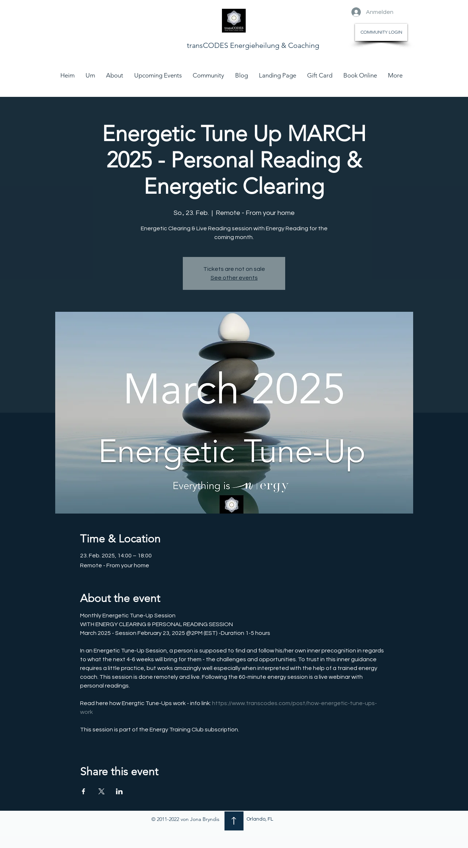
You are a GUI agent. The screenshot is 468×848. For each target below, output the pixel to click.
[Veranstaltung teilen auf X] (101, 791)
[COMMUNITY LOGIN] (381, 32)
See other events (234, 278)
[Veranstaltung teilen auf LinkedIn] (119, 791)
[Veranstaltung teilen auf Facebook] (83, 791)
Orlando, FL (259, 819)
